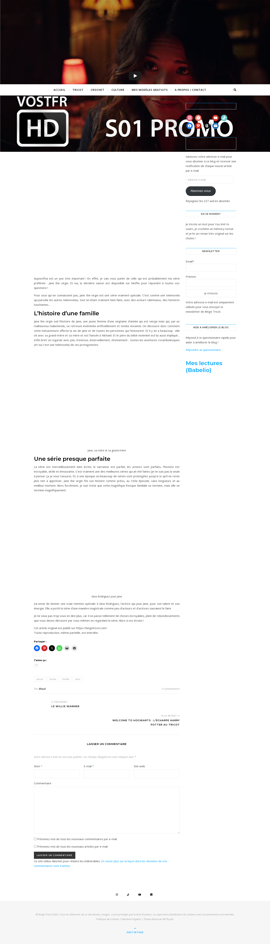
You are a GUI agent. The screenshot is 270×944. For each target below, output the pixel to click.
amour (39, 679)
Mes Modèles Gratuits (150, 90)
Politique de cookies (107, 919)
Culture (118, 90)
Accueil (59, 90)
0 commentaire (171, 688)
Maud (42, 688)
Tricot (78, 90)
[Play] (135, 75)
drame (52, 679)
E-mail (89, 766)
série (77, 679)
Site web (139, 766)
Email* (190, 261)
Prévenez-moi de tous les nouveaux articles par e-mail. (72, 846)
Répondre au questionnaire (203, 350)
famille (65, 679)
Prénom (191, 276)
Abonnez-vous (201, 191)
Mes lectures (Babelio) (204, 367)
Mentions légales (131, 919)
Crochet (97, 90)
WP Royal (167, 919)
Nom (38, 766)
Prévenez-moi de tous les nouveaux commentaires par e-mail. (77, 839)
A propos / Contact (190, 90)
